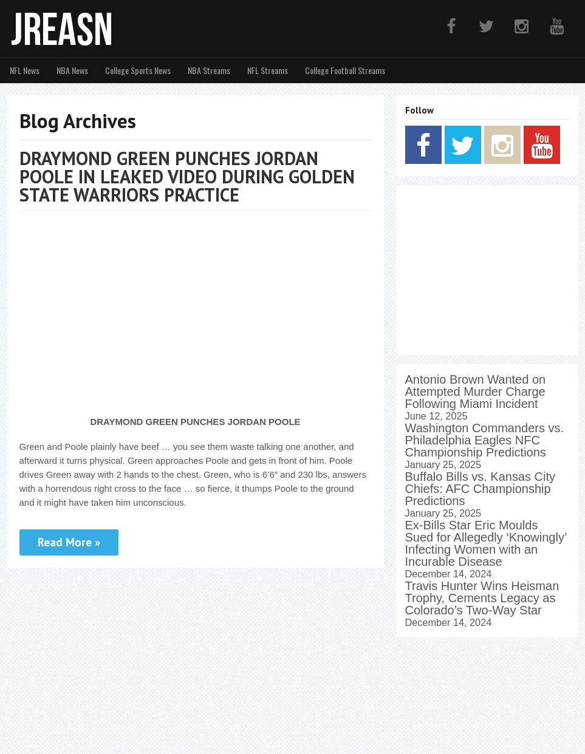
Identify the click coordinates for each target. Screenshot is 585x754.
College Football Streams (345, 70)
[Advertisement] (487, 270)
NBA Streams (209, 70)
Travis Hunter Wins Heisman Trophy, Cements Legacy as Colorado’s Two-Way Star (482, 598)
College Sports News (138, 70)
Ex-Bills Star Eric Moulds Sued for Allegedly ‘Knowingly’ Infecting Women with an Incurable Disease (486, 543)
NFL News (24, 70)
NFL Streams (267, 70)
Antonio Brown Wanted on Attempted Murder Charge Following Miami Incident (475, 391)
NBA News (72, 70)
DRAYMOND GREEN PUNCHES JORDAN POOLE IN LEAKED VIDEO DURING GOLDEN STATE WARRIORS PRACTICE (187, 176)
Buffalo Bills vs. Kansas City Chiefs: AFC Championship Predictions (480, 489)
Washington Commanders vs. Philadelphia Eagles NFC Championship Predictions (484, 440)
